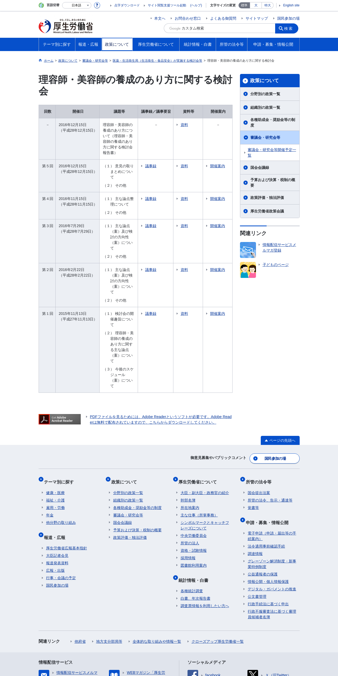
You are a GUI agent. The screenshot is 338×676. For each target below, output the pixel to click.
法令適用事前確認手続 (266, 463)
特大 (267, 5)
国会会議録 (259, 167)
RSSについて (282, 629)
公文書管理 (257, 513)
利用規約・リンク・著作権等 (67, 629)
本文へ (159, 18)
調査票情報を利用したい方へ (205, 523)
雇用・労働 (55, 429)
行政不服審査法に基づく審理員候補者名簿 (272, 531)
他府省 (80, 558)
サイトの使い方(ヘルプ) (241, 629)
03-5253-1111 (130, 657)
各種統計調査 (192, 508)
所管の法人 (190, 464)
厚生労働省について (200, 405)
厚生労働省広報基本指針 (66, 465)
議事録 (167, 155)
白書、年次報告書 (195, 515)
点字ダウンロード (127, 5)
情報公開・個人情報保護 (268, 498)
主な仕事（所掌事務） (199, 436)
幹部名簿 (188, 421)
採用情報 (188, 479)
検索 (290, 28)
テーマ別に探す (61, 405)
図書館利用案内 (194, 487)
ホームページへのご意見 (63, 634)
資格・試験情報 (194, 472)
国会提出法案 (259, 414)
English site (291, 5)
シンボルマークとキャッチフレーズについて (205, 447)
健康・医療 (55, 414)
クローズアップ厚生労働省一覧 (218, 558)
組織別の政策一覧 (265, 107)
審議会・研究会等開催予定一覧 (272, 152)
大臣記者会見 (57, 472)
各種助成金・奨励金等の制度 (272, 122)
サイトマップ (257, 18)
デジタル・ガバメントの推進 (272, 506)
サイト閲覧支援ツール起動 (167, 5)
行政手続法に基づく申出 (268, 521)
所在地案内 (190, 429)
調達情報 (255, 471)
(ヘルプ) (196, 5)
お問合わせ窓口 (188, 18)
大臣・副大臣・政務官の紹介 (205, 414)
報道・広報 (56, 456)
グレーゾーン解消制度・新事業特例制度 (272, 481)
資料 (201, 125)
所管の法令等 (260, 405)
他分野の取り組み (61, 444)
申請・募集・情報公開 (269, 441)
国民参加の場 (288, 18)
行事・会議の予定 (61, 495)
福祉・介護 (55, 421)
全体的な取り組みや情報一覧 (157, 558)
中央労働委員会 (194, 457)
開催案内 (223, 157)
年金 (50, 436)
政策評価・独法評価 (267, 197)
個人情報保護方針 (115, 629)
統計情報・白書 (195, 499)
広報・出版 (55, 487)
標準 (244, 5)
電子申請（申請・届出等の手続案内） (272, 453)
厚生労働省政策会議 (267, 211)
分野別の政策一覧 (265, 94)
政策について (264, 80)
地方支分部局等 (109, 558)
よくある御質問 (223, 18)
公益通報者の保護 (263, 491)
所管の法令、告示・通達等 (270, 421)
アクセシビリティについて (190, 629)
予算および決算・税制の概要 (272, 182)
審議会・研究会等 (265, 137)
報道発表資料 (57, 480)
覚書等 (253, 429)
